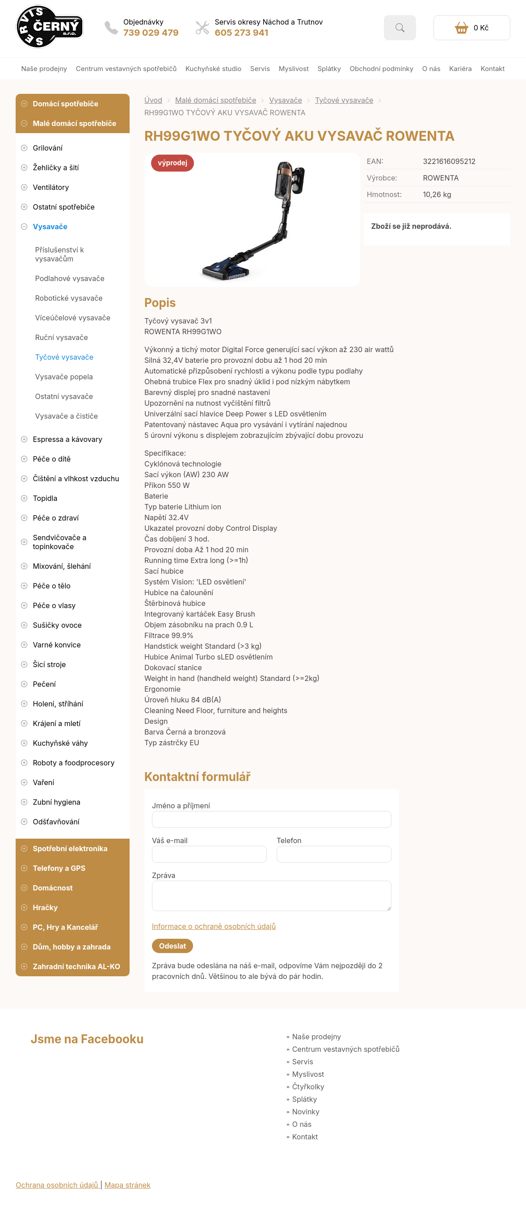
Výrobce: (382, 177)
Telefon (289, 840)
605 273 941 (241, 32)
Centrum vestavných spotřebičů (346, 1049)
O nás (302, 1124)
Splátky (304, 1099)
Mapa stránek (128, 1184)
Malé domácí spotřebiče (215, 100)
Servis (302, 1061)
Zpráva (164, 875)
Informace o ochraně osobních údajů (214, 926)
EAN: (375, 161)
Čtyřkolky (308, 1086)
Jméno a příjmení (181, 805)
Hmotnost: (384, 194)
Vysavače (285, 100)
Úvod (153, 100)
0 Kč (481, 27)
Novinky (306, 1111)
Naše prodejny (316, 1036)
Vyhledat (400, 28)
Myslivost (308, 1074)
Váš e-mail (170, 840)
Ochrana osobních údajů (58, 1184)
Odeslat (172, 945)
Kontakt (305, 1136)
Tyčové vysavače (344, 100)
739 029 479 (151, 32)
